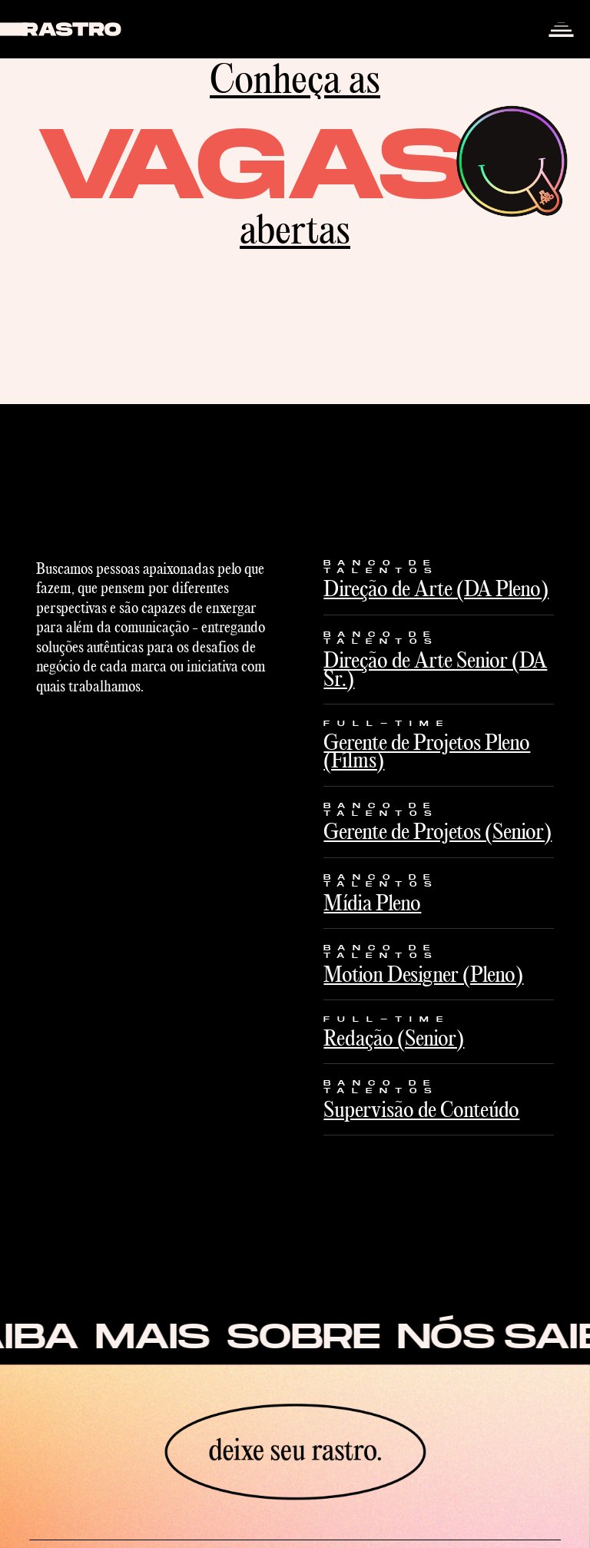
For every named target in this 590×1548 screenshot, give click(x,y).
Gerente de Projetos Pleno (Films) (426, 751)
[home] (61, 29)
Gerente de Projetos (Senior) (437, 831)
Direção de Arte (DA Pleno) (436, 588)
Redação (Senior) (393, 1038)
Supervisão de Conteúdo (421, 1109)
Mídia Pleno (372, 903)
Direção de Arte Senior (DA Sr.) (435, 669)
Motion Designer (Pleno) (423, 974)
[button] (561, 29)
